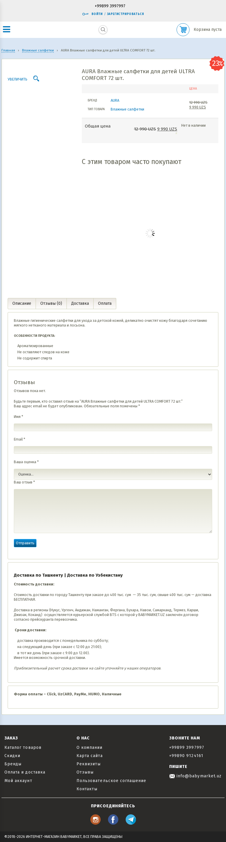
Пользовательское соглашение (111, 780)
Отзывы (85, 772)
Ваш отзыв (24, 482)
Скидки (12, 755)
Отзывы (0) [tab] (51, 303)
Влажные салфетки (127, 109)
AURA (115, 100)
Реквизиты (89, 763)
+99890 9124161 (186, 755)
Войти (92, 14)
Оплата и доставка (24, 772)
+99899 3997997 (110, 6)
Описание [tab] (21, 303)
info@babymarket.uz (195, 776)
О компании (90, 747)
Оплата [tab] (105, 303)
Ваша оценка (26, 462)
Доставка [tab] (80, 303)
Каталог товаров (22, 747)
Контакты (87, 788)
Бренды (12, 763)
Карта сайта (90, 755)
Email (19, 439)
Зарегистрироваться (125, 14)
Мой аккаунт (18, 780)
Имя (18, 416)
